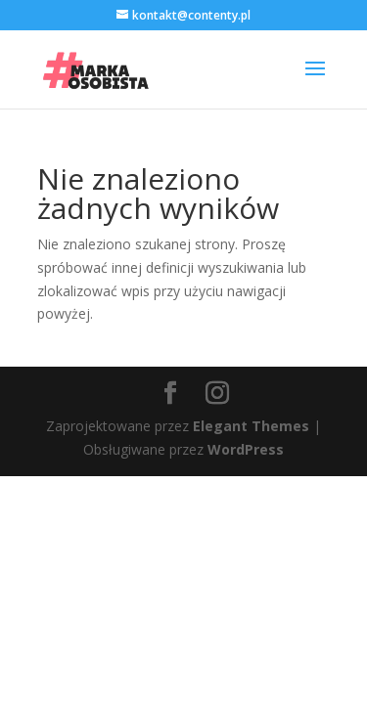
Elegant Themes (251, 426)
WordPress (245, 449)
